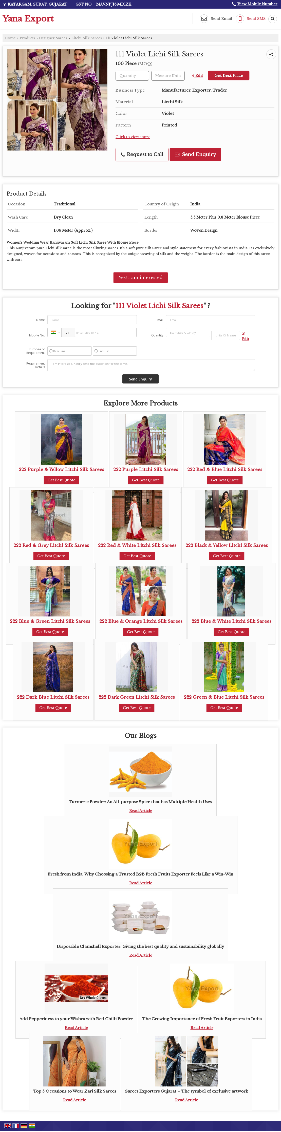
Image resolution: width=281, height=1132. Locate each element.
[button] (257, 4)
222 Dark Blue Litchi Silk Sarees (53, 697)
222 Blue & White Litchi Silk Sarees (231, 621)
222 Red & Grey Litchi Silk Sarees (51, 545)
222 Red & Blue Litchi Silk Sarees (224, 469)
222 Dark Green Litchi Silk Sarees (137, 697)
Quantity (157, 335)
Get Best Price (228, 75)
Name (40, 320)
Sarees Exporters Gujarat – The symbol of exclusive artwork (186, 1091)
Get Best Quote (61, 480)
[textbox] (168, 76)
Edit (197, 76)
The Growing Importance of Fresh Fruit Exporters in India (202, 1018)
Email (159, 320)
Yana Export (28, 19)
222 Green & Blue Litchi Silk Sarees (224, 697)
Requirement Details (35, 365)
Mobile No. (37, 335)
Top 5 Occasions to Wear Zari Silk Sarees (74, 1091)
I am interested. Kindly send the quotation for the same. (151, 365)
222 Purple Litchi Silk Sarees (145, 469)
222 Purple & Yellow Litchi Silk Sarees (61, 469)
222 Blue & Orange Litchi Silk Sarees (140, 621)
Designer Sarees (53, 38)
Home (10, 38)
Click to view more (133, 137)
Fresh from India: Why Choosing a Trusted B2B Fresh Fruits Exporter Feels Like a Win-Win (140, 874)
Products (27, 38)
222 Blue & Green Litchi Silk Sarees (50, 621)
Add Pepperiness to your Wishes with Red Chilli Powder (76, 1018)
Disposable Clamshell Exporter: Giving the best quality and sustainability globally (140, 946)
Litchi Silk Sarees (86, 38)
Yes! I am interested (141, 277)
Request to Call (142, 154)
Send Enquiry (195, 154)
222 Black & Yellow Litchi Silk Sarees (226, 545)
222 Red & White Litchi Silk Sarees (137, 545)
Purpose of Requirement (35, 351)
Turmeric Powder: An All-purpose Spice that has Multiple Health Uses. (141, 801)
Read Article (140, 810)
